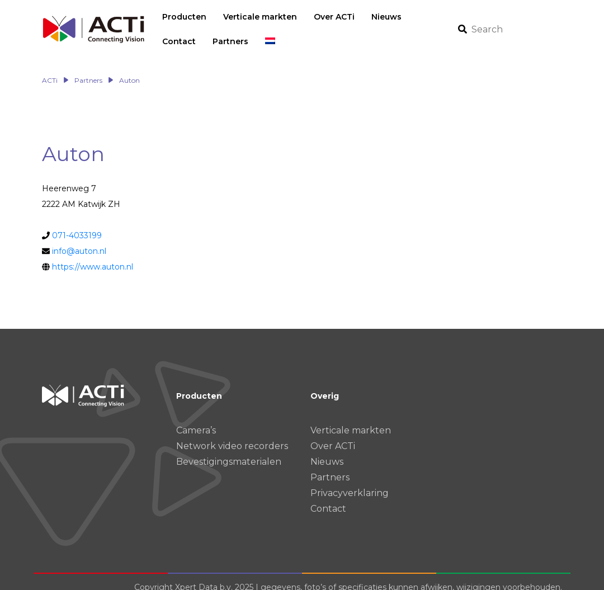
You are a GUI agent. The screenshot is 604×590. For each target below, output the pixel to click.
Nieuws (326, 450)
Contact (328, 497)
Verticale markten (350, 418)
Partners (330, 465)
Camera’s (196, 418)
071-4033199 (77, 224)
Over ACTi (332, 434)
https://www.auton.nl (92, 255)
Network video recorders (232, 434)
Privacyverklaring (349, 481)
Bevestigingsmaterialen (228, 450)
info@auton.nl (79, 239)
